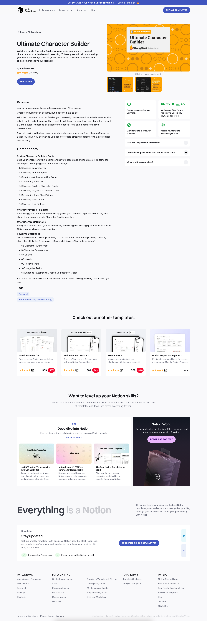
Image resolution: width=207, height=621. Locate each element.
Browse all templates (168, 592)
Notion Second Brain (168, 579)
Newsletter (163, 606)
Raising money (59, 597)
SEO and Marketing (96, 597)
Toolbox (162, 601)
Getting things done (96, 583)
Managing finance (60, 588)
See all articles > (73, 437)
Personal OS (58, 592)
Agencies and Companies (29, 579)
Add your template (132, 583)
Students (21, 597)
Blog (93, 10)
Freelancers (23, 583)
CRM (54, 583)
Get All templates (176, 10)
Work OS (56, 601)
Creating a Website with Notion (101, 579)
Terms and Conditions (27, 616)
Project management (97, 592)
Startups (21, 592)
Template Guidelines (132, 579)
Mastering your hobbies (98, 588)
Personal (23, 294)
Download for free (161, 439)
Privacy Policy (47, 616)
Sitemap (60, 616)
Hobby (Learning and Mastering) (35, 299)
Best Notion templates (168, 583)
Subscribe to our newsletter (139, 543)
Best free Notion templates (171, 588)
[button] (49, 10)
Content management (62, 579)
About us (81, 10)
